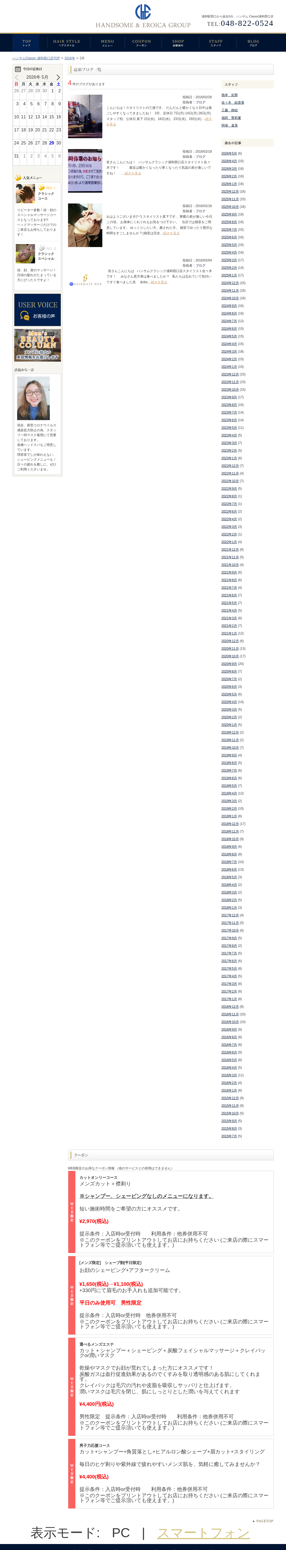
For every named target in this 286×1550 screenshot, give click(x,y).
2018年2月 (229, 900)
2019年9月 (229, 755)
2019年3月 (229, 801)
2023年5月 (229, 428)
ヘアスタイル (68, 42)
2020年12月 (230, 641)
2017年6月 (229, 961)
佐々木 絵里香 (233, 102)
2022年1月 (229, 542)
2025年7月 (229, 230)
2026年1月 (229, 184)
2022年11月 (230, 473)
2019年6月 (229, 778)
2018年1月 (229, 908)
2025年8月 (229, 222)
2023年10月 (230, 390)
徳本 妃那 (230, 95)
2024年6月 (229, 329)
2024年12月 (230, 283)
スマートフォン (203, 1533)
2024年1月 (229, 367)
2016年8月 (229, 1037)
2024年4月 (229, 344)
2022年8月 (229, 496)
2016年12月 (230, 1007)
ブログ (255, 42)
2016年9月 (229, 1029)
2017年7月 (229, 953)
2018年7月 (229, 862)
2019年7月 (229, 770)
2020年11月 (230, 649)
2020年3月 (229, 709)
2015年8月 (229, 1128)
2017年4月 (229, 976)
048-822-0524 (247, 23)
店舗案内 (180, 42)
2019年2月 (229, 809)
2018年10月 (230, 839)
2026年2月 (229, 176)
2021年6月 (229, 595)
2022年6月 (229, 511)
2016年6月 (229, 1052)
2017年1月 (229, 999)
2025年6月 (229, 237)
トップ (30, 42)
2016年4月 (229, 1068)
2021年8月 (229, 580)
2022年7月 (229, 504)
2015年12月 (230, 1098)
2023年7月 (229, 412)
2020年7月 (229, 679)
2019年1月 (229, 816)
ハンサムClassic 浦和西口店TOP (36, 58)
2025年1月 (229, 275)
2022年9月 (229, 489)
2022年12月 (230, 466)
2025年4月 (229, 252)
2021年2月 (229, 626)
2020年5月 (229, 694)
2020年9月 (229, 664)
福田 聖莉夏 (231, 118)
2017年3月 (229, 984)
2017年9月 (229, 938)
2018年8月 (229, 854)
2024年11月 (230, 290)
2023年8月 (229, 405)
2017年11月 (230, 923)
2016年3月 (229, 1075)
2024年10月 (230, 298)
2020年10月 (230, 656)
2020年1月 (229, 725)
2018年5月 (229, 877)
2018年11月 (230, 831)
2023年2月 (229, 450)
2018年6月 (229, 869)
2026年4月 (229, 161)
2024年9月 (229, 306)
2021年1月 (229, 633)
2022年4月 (229, 519)
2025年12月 (230, 191)
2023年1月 (229, 458)
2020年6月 (229, 687)
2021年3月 (229, 618)
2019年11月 (230, 740)
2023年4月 (229, 435)
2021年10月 (230, 565)
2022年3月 (229, 527)
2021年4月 (229, 610)
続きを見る (133, 173)
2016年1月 (229, 1090)
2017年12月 (230, 915)
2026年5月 (229, 153)
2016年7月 (229, 1045)
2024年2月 (229, 359)
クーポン (143, 42)
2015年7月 (229, 1136)
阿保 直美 (230, 125)
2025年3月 (229, 260)
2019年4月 (229, 793)
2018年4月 (229, 885)
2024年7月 (229, 321)
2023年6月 (229, 420)
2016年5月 (229, 1060)
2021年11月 (230, 557)
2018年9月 (229, 847)
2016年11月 (230, 1014)
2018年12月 (230, 824)
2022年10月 (230, 481)
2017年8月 (229, 946)
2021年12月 (230, 549)
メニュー (107, 42)
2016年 (69, 58)
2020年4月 (229, 702)
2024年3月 (229, 351)
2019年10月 (230, 748)
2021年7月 (229, 588)
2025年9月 (229, 214)
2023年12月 (230, 374)
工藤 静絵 (230, 110)
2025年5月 (229, 245)
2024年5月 (229, 336)
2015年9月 (229, 1121)
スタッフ (217, 42)
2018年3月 (229, 892)
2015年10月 (230, 1113)
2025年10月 (230, 207)
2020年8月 (229, 671)
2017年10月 (230, 930)
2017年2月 (229, 991)
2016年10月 (230, 1022)
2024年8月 (229, 313)
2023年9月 (229, 397)
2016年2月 (229, 1083)
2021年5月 (229, 603)
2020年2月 (229, 717)
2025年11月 (230, 199)
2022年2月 (229, 534)
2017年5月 (229, 968)
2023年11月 (230, 382)
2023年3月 (229, 443)
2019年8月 (229, 763)
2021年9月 (229, 572)
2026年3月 (229, 169)
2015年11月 (230, 1106)
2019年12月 (230, 732)
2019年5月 (229, 786)
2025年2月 (229, 268)
